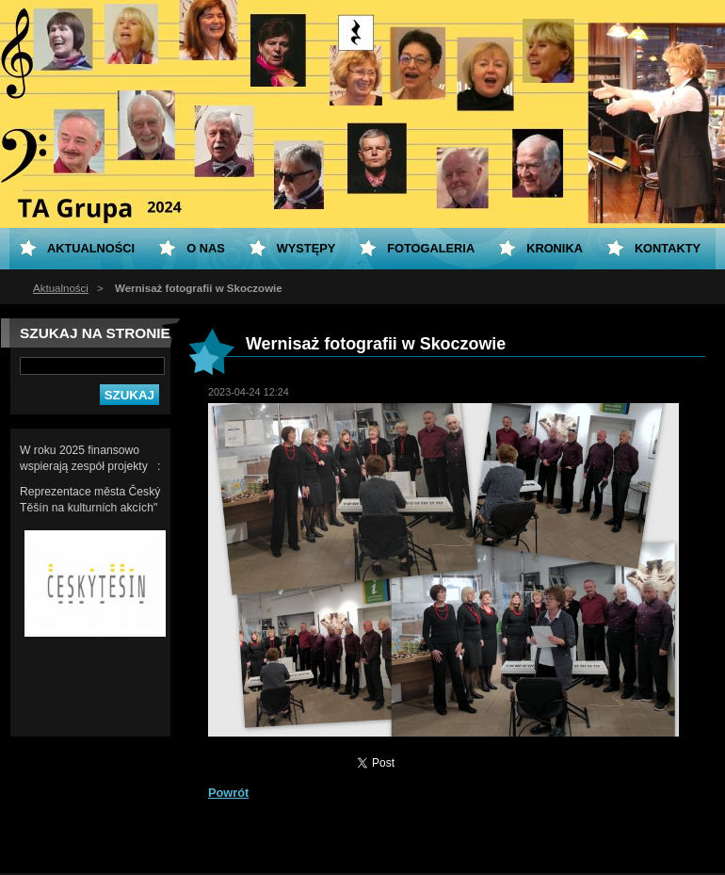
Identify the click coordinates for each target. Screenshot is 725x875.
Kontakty (668, 248)
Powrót (228, 793)
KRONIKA (554, 248)
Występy (306, 248)
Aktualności (61, 288)
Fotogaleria (431, 248)
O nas (205, 248)
